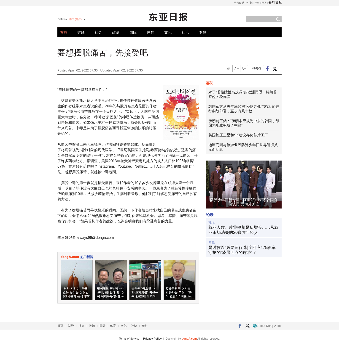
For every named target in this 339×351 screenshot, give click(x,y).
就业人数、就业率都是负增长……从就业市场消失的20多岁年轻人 (243, 230)
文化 (168, 32)
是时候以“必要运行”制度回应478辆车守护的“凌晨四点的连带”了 (242, 250)
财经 (81, 32)
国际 (133, 32)
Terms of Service (129, 338)
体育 (150, 32)
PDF (263, 2)
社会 (98, 32)
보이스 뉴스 (253, 2)
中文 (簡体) (75, 19)
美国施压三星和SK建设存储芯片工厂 (238, 135)
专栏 (202, 32)
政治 (115, 32)
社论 (185, 32)
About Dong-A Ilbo (267, 325)
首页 (63, 32)
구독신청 (239, 2)
